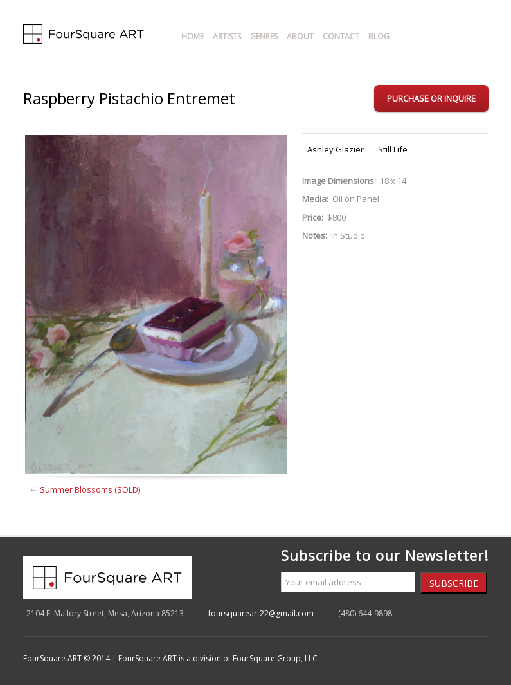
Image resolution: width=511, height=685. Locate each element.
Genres (264, 36)
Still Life (393, 149)
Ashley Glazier (335, 149)
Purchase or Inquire (431, 98)
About (300, 36)
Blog (379, 36)
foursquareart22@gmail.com (261, 613)
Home (192, 36)
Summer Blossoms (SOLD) (90, 489)
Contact (341, 36)
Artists (227, 36)
